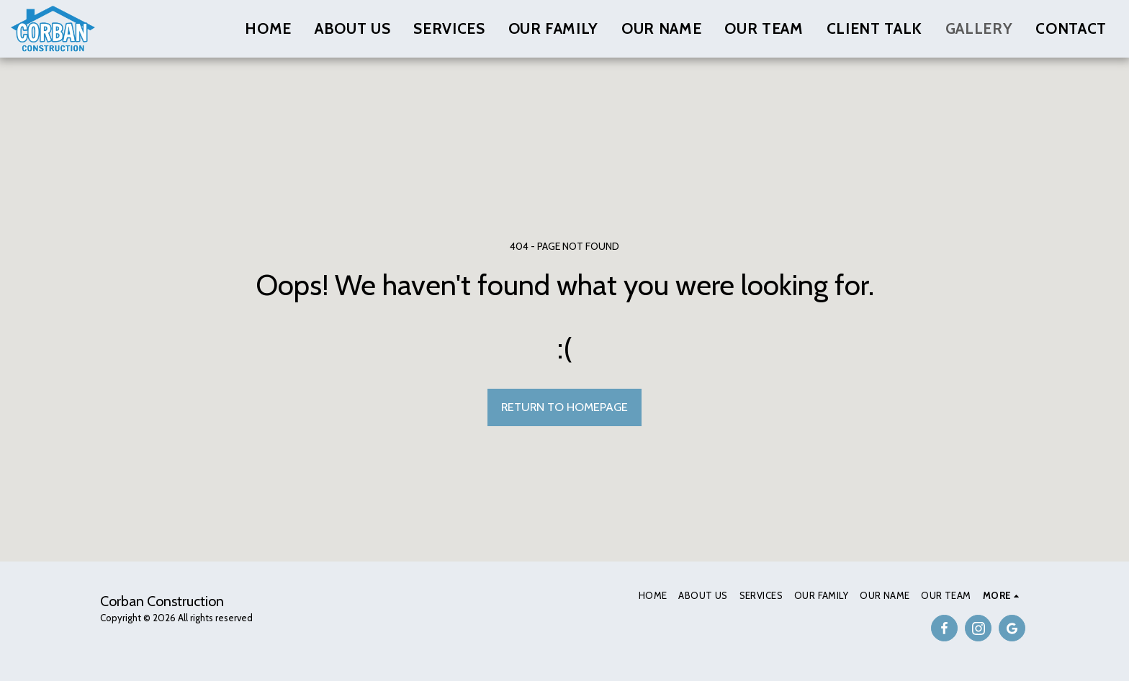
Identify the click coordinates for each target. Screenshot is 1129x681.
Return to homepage (564, 407)
